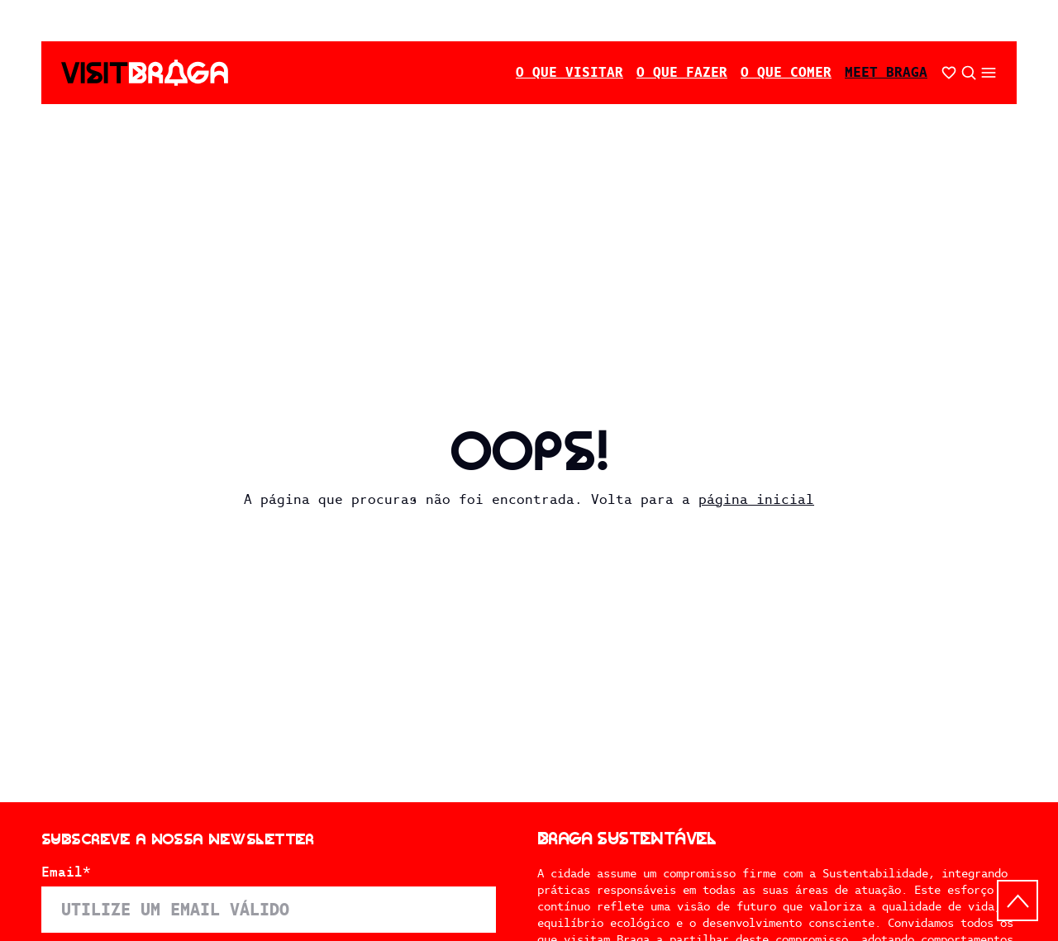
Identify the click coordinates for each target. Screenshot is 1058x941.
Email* (66, 872)
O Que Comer (786, 72)
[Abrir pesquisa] (968, 72)
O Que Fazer (681, 72)
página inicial (756, 499)
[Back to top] (1017, 900)
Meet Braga (886, 72)
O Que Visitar (569, 72)
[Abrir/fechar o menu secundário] (988, 72)
